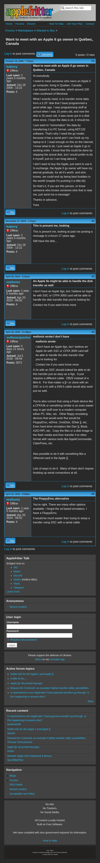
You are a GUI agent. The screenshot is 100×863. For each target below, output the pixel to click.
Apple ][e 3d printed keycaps (26, 683)
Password (13, 631)
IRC (16, 567)
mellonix (13, 282)
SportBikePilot (15, 760)
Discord (18, 575)
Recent (31, 23)
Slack (17, 583)
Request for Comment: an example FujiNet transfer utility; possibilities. (49, 688)
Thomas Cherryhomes (19, 742)
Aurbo (10, 751)
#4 (93, 332)
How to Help (50, 840)
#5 (93, 494)
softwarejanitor (18, 337)
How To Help (56, 23)
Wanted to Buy (45, 30)
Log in (8, 53)
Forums (19, 23)
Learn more (13, 591)
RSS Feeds (16, 784)
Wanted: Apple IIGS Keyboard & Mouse (29, 756)
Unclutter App (57, 659)
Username (13, 622)
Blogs (13, 775)
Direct (38, 659)
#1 (93, 61)
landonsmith (14, 724)
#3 (93, 276)
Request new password (23, 639)
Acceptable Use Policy (22, 793)
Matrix (17, 571)
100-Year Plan (75, 23)
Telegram (19, 587)
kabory (11, 66)
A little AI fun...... (19, 678)
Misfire (17, 579)
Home (9, 23)
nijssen (11, 733)
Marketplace (25, 30)
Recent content (18, 606)
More (90, 701)
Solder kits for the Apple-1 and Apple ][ (32, 674)
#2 (93, 221)
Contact (90, 23)
